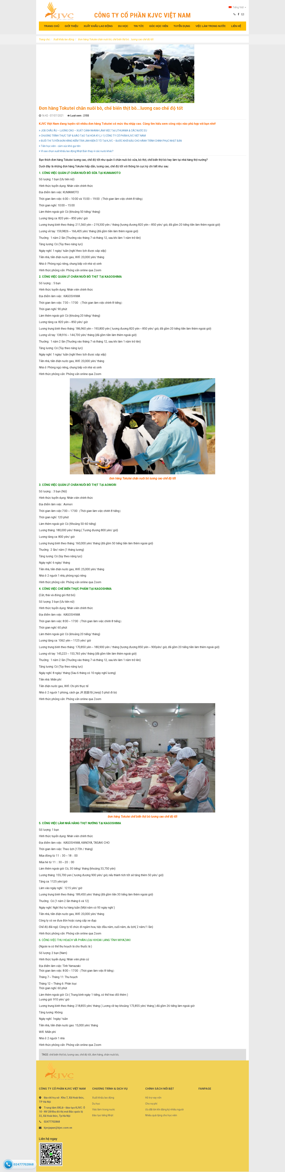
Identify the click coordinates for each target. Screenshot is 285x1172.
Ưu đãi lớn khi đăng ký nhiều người (164, 1109)
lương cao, (73, 1054)
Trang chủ (44, 39)
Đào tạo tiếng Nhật (102, 1115)
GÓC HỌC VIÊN (158, 26)
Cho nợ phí (151, 1103)
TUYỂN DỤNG (182, 26)
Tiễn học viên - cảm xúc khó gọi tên (60, 146)
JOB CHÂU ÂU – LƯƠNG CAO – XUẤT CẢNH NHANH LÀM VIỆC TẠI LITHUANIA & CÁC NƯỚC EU (93, 130)
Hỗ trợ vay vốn (153, 1097)
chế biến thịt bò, (58, 1054)
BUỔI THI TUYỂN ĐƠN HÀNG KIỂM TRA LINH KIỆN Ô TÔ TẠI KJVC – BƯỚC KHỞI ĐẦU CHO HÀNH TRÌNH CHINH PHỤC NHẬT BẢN (110, 140)
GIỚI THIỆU (71, 26)
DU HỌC (123, 26)
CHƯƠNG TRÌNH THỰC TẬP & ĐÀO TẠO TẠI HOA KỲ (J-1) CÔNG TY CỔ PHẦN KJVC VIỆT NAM (92, 135)
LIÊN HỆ (236, 26)
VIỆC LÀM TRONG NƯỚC (211, 26)
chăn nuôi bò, (111, 1054)
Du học (96, 1103)
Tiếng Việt (237, 7)
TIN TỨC (139, 26)
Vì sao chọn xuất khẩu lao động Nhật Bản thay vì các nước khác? (76, 151)
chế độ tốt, (86, 1054)
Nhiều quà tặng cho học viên (161, 1115)
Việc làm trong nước (103, 1109)
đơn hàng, (97, 1054)
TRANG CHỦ (51, 26)
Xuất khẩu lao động (63, 39)
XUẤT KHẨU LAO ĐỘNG (98, 26)
